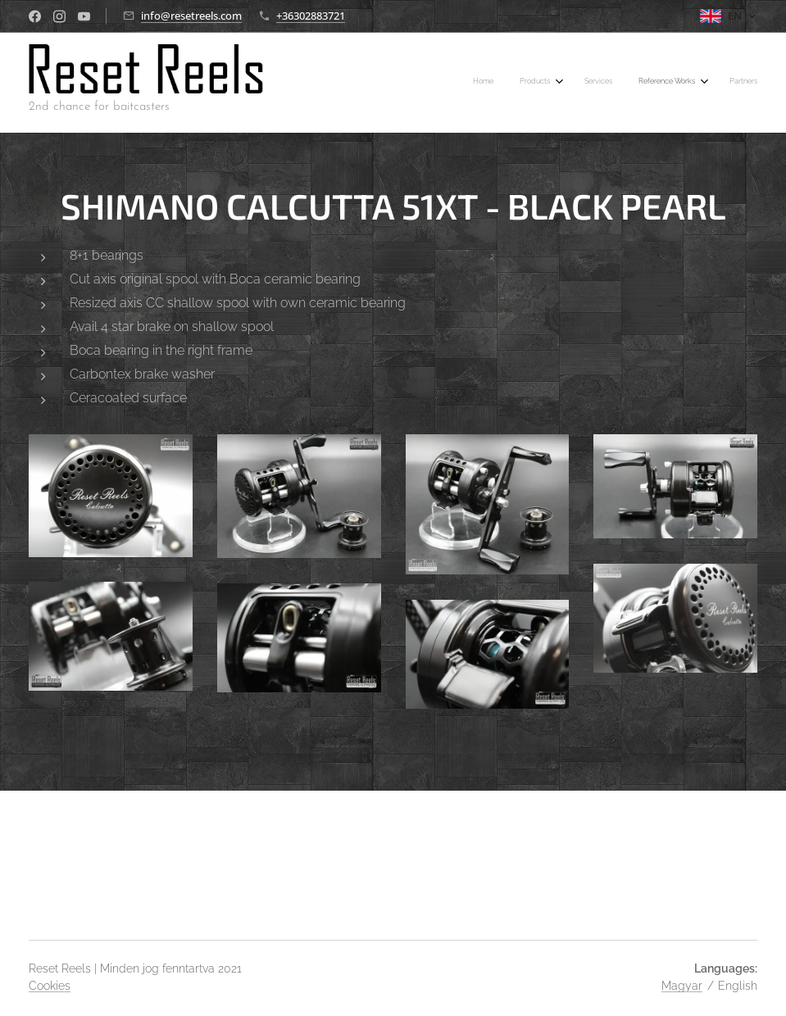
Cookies (49, 985)
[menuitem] (640, 82)
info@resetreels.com (191, 15)
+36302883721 (310, 15)
